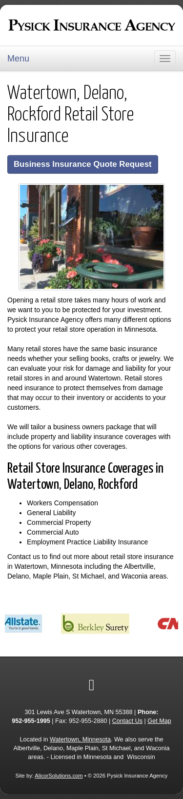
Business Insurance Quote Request (83, 164)
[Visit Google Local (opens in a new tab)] (92, 685)
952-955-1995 (31, 721)
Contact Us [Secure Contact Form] (127, 721)
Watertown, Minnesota (80, 739)
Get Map (159, 721)
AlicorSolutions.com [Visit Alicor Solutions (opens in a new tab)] (58, 776)
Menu (18, 58)
